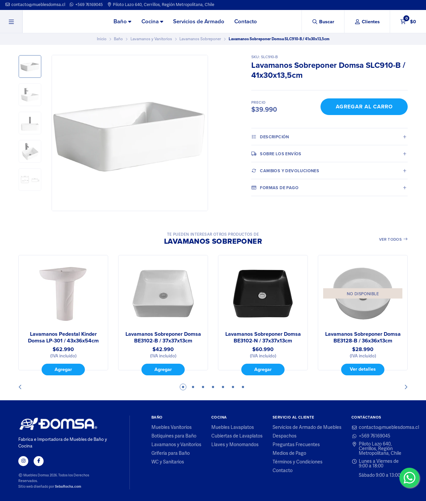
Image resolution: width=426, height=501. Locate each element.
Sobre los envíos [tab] (276, 153)
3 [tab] (203, 387)
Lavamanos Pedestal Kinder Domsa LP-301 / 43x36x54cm (63, 337)
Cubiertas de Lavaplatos (237, 436)
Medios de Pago (289, 453)
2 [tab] (193, 387)
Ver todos (393, 239)
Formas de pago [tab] (275, 187)
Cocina (152, 21)
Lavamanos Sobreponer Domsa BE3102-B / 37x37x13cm (163, 337)
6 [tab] (233, 387)
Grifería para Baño (170, 453)
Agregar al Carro (364, 106)
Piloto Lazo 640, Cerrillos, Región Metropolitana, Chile (161, 4)
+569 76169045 (86, 4)
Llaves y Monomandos (235, 444)
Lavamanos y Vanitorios (151, 39)
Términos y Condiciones (297, 462)
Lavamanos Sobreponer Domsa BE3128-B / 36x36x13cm (363, 337)
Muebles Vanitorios (171, 427)
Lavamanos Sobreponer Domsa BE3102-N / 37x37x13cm (263, 337)
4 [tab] (213, 387)
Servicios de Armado (198, 21)
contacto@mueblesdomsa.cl (35, 4)
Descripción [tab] (270, 136)
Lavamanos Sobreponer (200, 39)
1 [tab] (183, 387)
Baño (122, 21)
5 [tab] (223, 387)
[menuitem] (122, 22)
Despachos (285, 436)
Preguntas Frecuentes (296, 444)
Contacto (245, 21)
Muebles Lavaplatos (232, 427)
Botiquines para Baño (173, 436)
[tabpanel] (63, 315)
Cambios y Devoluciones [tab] (285, 170)
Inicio (101, 39)
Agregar (63, 369)
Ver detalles (363, 368)
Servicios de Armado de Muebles (307, 427)
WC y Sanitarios (167, 462)
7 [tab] (243, 387)
